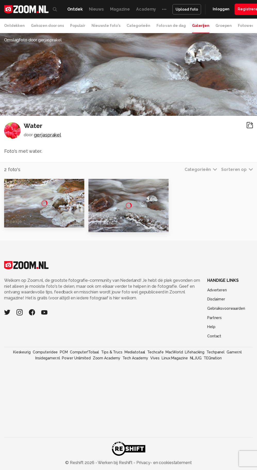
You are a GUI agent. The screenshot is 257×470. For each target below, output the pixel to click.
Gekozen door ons (47, 26)
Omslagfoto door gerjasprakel (33, 39)
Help (211, 327)
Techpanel (215, 352)
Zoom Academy (107, 358)
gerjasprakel (47, 135)
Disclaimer (216, 299)
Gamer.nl (234, 352)
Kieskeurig (22, 352)
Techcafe (155, 352)
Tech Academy (135, 358)
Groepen (223, 26)
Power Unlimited (76, 358)
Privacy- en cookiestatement (163, 462)
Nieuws (96, 9)
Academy (146, 9)
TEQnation (213, 358)
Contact (214, 336)
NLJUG (196, 358)
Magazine (120, 9)
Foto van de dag (171, 26)
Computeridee (45, 352)
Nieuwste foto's (106, 26)
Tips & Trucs (111, 352)
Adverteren (217, 290)
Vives (155, 358)
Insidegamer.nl (47, 358)
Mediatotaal (135, 352)
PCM (64, 352)
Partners (214, 318)
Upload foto (187, 9)
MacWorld (174, 352)
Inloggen (221, 9)
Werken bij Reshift (115, 462)
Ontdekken (14, 26)
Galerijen (200, 26)
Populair (77, 26)
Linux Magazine (175, 358)
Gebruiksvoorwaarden (226, 308)
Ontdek (75, 9)
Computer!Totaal (84, 352)
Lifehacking (194, 352)
